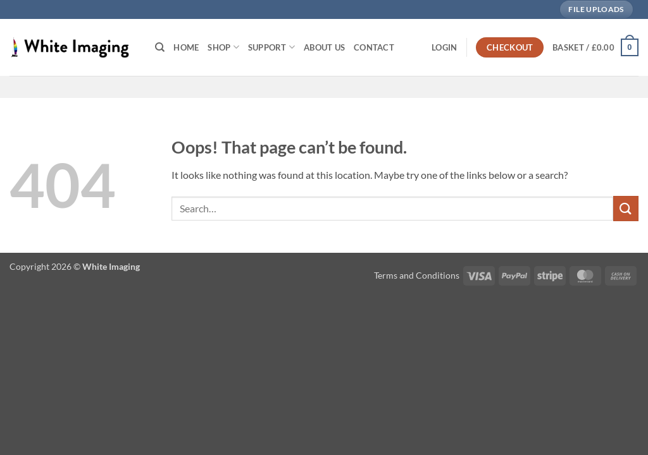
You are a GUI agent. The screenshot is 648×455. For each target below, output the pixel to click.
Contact (374, 47)
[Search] (160, 47)
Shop (223, 47)
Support (271, 47)
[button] (444, 47)
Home (186, 47)
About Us (324, 47)
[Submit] (626, 208)
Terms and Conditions (416, 275)
